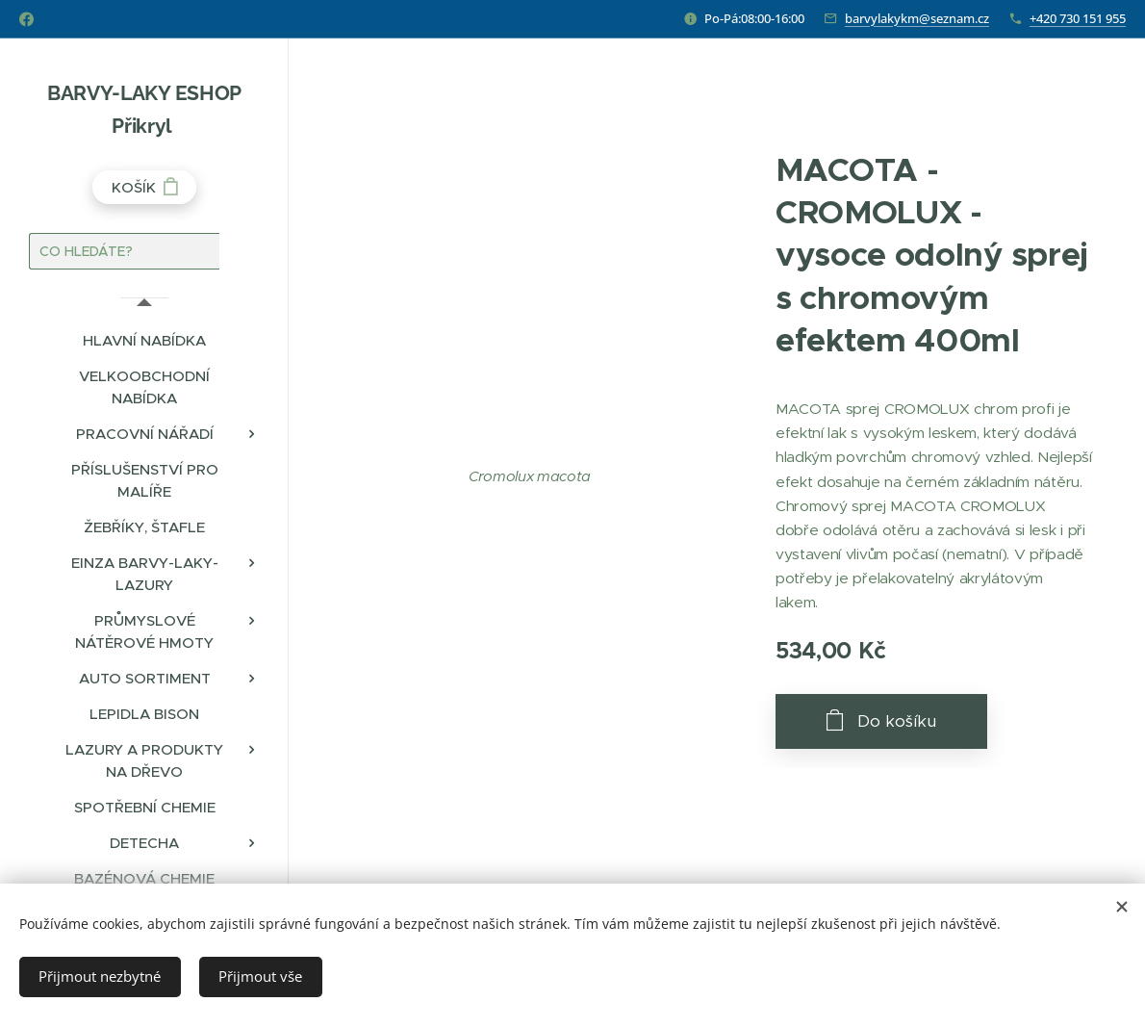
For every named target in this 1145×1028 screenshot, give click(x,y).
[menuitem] (144, 340)
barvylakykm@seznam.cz (917, 18)
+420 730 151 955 (1078, 18)
